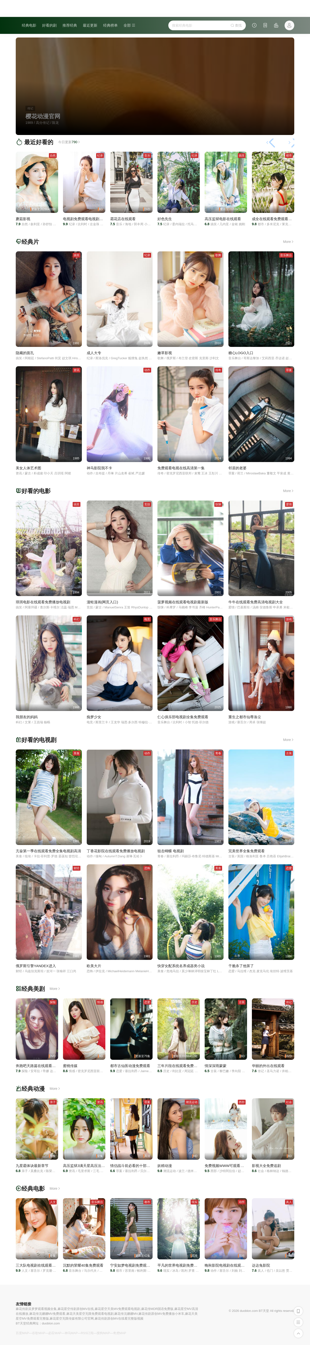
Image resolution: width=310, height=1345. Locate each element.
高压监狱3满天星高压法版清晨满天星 (93, 1166)
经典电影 (29, 25)
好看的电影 (36, 491)
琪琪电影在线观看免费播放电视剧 (43, 602)
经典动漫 (33, 1088)
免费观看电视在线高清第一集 (181, 468)
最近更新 (90, 25)
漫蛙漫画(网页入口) (102, 602)
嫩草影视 (164, 353)
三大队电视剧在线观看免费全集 (41, 1265)
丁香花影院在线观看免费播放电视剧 (116, 851)
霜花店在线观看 (123, 219)
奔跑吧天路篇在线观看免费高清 (41, 1066)
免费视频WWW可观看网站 (226, 1166)
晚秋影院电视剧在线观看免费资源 (232, 1265)
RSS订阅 (87, 1333)
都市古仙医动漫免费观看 (130, 1066)
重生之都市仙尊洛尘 (244, 717)
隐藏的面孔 (25, 353)
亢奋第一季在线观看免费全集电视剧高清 (48, 851)
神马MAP (71, 1333)
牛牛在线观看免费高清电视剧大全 (255, 602)
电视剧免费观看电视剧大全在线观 (90, 219)
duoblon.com (51, 1323)
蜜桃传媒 (70, 1066)
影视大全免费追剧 (266, 1166)
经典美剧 (33, 989)
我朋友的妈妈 (27, 717)
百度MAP (22, 1333)
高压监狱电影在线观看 (223, 219)
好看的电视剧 (39, 740)
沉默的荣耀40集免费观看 (83, 1265)
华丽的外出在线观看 (268, 1066)
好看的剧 (49, 25)
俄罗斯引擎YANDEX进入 (36, 966)
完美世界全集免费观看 (246, 851)
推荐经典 (69, 25)
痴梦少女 (94, 717)
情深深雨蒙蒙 (215, 1066)
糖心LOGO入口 (240, 353)
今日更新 (69, 142)
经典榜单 (110, 25)
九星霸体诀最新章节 (32, 1166)
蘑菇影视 (23, 219)
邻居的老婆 (237, 468)
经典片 (30, 242)
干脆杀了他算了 (241, 966)
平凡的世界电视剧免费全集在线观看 (186, 1265)
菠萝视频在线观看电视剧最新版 (182, 602)
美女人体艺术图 (28, 468)
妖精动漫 (164, 1166)
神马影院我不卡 (99, 468)
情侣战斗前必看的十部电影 (132, 1166)
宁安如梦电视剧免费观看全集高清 (137, 1265)
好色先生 (164, 219)
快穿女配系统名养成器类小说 (181, 966)
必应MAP (54, 1333)
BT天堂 (264, 1311)
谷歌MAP (38, 1333)
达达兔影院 (261, 1265)
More (288, 242)
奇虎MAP (119, 1333)
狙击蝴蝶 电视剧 (170, 851)
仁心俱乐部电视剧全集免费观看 (182, 717)
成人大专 (94, 353)
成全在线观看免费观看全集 (273, 219)
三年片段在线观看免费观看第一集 (184, 1066)
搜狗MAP (103, 1333)
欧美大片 (94, 966)
